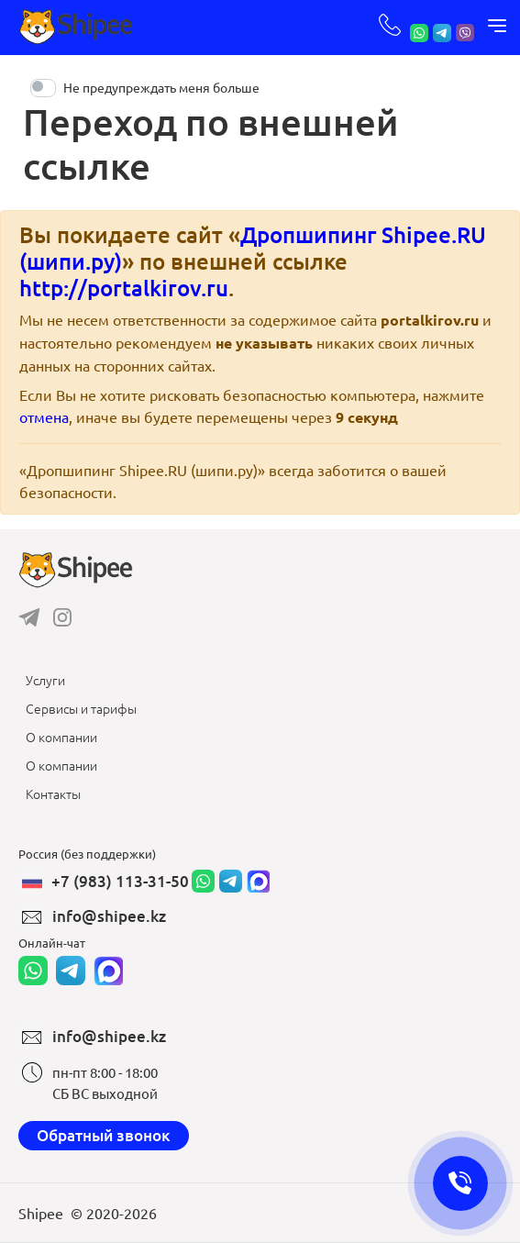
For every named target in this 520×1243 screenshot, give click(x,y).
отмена (44, 416)
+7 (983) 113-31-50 (120, 881)
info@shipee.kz (109, 916)
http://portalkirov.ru (123, 287)
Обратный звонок (104, 1135)
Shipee (40, 1213)
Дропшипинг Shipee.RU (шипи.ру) (252, 247)
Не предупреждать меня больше (161, 87)
